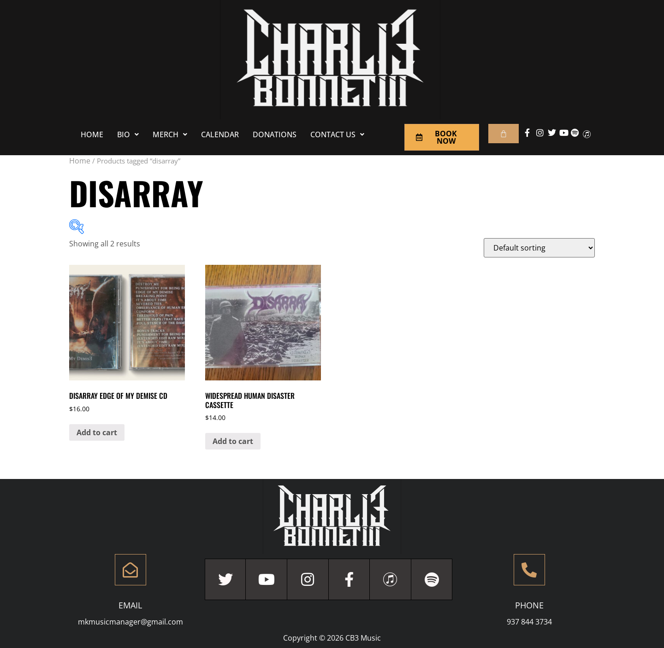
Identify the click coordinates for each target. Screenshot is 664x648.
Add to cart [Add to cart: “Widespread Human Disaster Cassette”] (233, 441)
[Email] (130, 569)
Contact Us (337, 134)
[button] (128, 134)
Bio (128, 134)
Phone (529, 605)
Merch (170, 134)
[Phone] (529, 569)
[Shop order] (539, 247)
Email (130, 605)
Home (92, 134)
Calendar (220, 134)
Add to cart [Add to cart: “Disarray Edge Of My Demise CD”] (97, 432)
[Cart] (503, 133)
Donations (274, 134)
